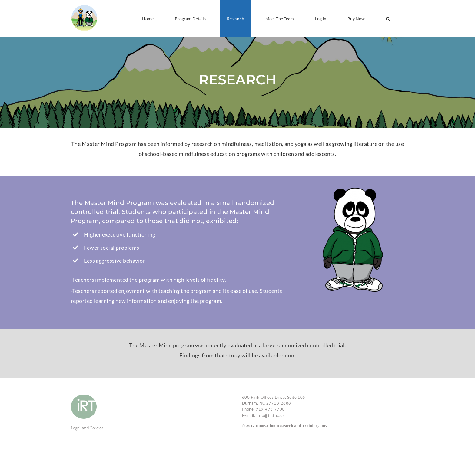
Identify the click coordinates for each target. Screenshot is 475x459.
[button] (388, 18)
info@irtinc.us (270, 415)
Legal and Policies (87, 428)
